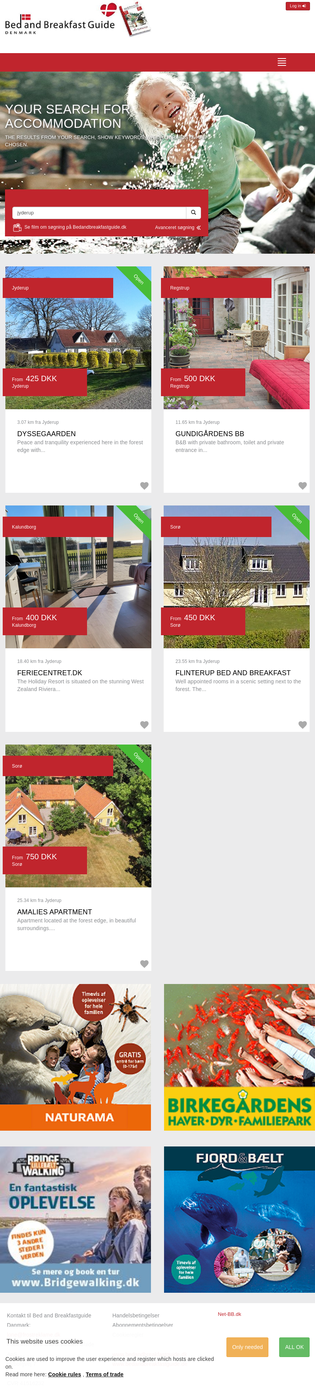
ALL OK (294, 1347)
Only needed (247, 1347)
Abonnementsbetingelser (142, 1325)
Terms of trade (105, 1374)
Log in (298, 6)
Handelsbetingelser (135, 1315)
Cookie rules (64, 1374)
